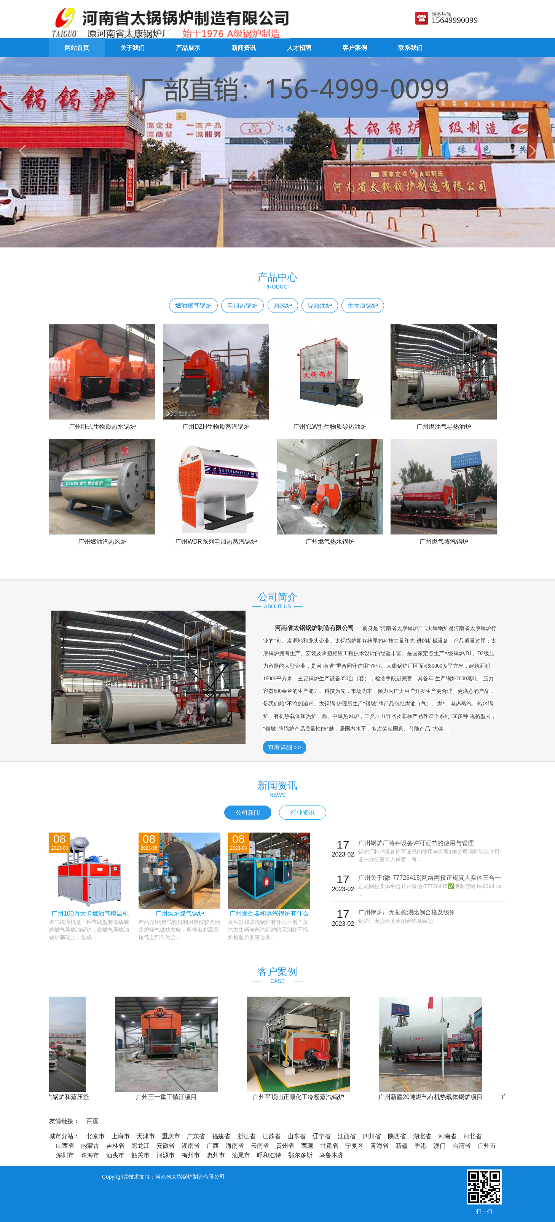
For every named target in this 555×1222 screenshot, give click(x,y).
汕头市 (115, 1155)
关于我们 (132, 48)
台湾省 (462, 1145)
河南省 (447, 1136)
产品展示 (188, 48)
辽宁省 (322, 1136)
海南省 (235, 1145)
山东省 (296, 1136)
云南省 (260, 1145)
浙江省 (246, 1136)
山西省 (65, 1145)
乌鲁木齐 (331, 1155)
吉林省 (115, 1145)
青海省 (379, 1145)
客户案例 (355, 48)
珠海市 (90, 1155)
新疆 (402, 1145)
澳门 (440, 1145)
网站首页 (77, 48)
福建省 (221, 1136)
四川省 (372, 1136)
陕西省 (397, 1136)
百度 (92, 1121)
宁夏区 (354, 1145)
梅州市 (191, 1155)
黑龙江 (140, 1145)
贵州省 (285, 1145)
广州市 (487, 1145)
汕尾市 (241, 1155)
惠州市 (216, 1155)
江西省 (347, 1136)
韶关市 (140, 1155)
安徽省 (165, 1145)
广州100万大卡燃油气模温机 (90, 913)
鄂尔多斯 (300, 1155)
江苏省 (271, 1136)
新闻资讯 (243, 48)
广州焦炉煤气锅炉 (179, 913)
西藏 (307, 1145)
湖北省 (422, 1136)
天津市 (146, 1136)
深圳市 (65, 1155)
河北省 (472, 1136)
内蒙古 (90, 1145)
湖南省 (191, 1145)
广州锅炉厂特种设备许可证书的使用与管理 (416, 843)
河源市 (165, 1155)
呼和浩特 (269, 1155)
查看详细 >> (284, 747)
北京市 (95, 1136)
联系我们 (410, 48)
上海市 (121, 1136)
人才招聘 (299, 48)
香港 (421, 1145)
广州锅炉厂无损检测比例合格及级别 (407, 912)
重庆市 (171, 1136)
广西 (213, 1145)
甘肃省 (329, 1145)
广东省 (196, 1136)
